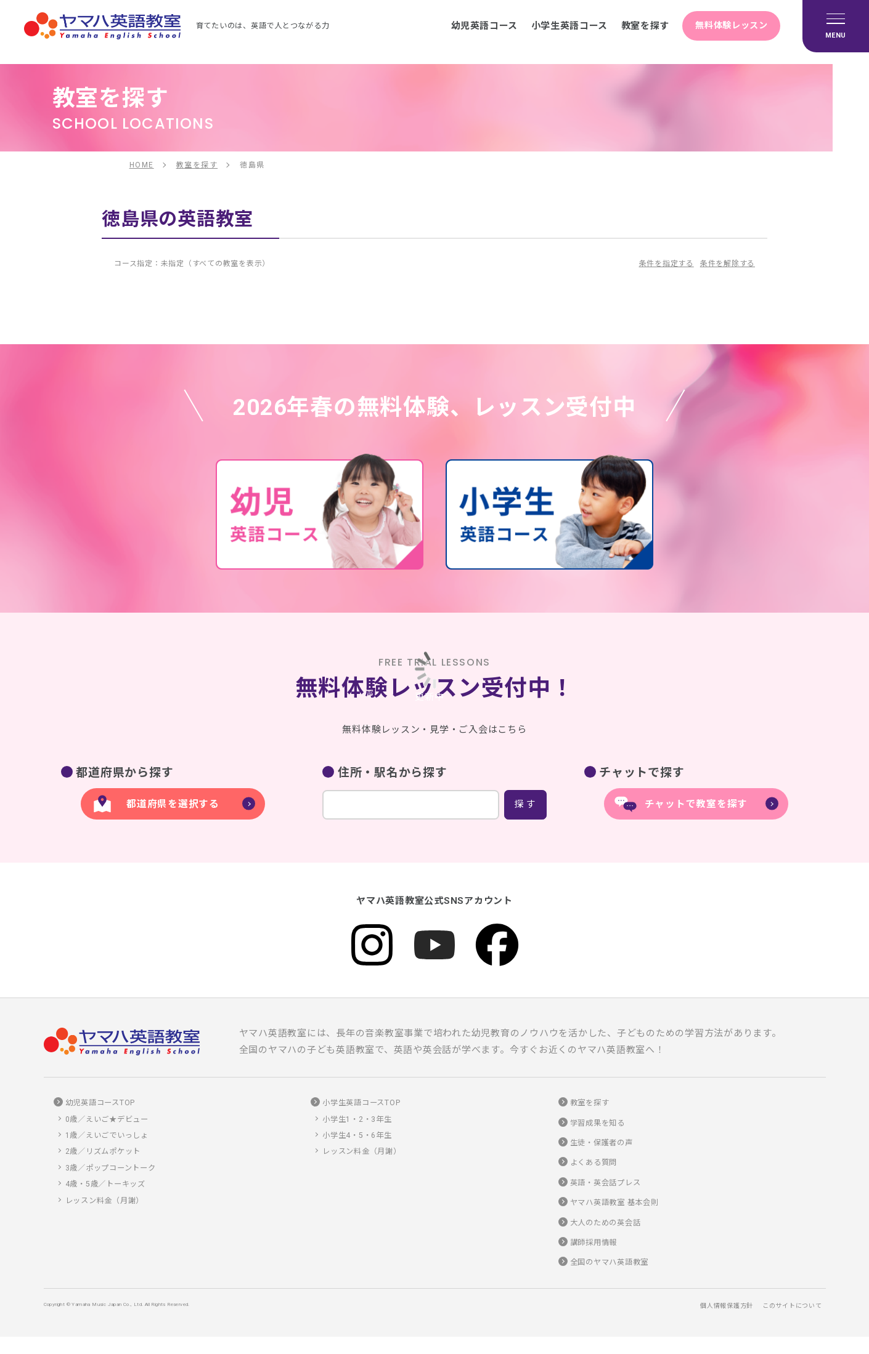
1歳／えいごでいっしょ (107, 1135)
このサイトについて (792, 1305)
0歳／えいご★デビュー (107, 1119)
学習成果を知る (597, 1123)
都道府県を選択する (172, 804)
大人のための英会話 (605, 1223)
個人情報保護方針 (726, 1305)
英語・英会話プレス (605, 1183)
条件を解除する (727, 263)
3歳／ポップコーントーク (110, 1168)
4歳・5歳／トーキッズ (105, 1184)
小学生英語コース (555, 25)
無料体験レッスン (728, 25)
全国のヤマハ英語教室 (609, 1263)
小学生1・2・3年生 (357, 1119)
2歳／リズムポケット (103, 1152)
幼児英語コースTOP (100, 1103)
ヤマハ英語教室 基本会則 (614, 1203)
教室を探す (635, 25)
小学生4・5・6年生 (357, 1135)
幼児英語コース (467, 25)
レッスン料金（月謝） (104, 1200)
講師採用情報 (594, 1242)
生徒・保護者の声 (601, 1142)
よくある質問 (594, 1163)
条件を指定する (666, 263)
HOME (141, 165)
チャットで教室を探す (696, 804)
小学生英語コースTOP (361, 1103)
